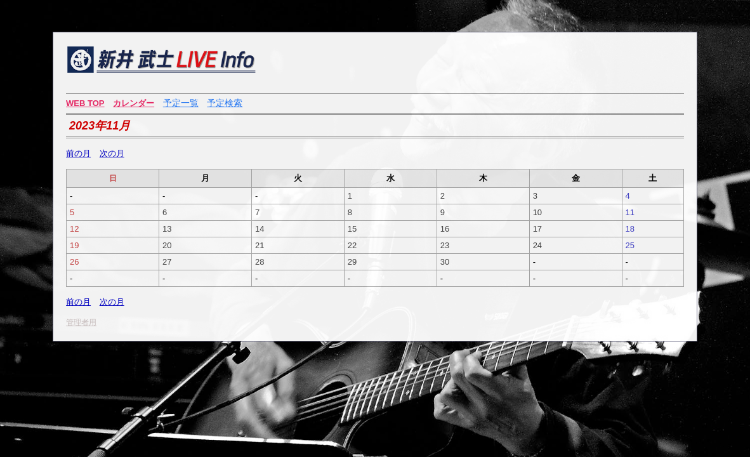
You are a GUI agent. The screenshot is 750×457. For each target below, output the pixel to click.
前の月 (78, 153)
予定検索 (224, 103)
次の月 (112, 153)
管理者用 (81, 322)
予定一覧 (181, 103)
